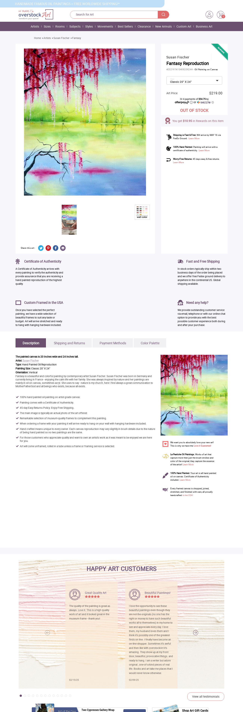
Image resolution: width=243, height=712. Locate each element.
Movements (105, 26)
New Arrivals (163, 26)
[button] (195, 633)
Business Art (204, 26)
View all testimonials (205, 696)
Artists (35, 26)
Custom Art (183, 26)
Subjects (75, 26)
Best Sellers (125, 26)
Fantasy (76, 38)
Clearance (144, 26)
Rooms (60, 26)
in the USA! (187, 495)
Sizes (47, 26)
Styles (89, 26)
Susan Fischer (61, 38)
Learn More (194, 138)
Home (37, 38)
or (203, 102)
